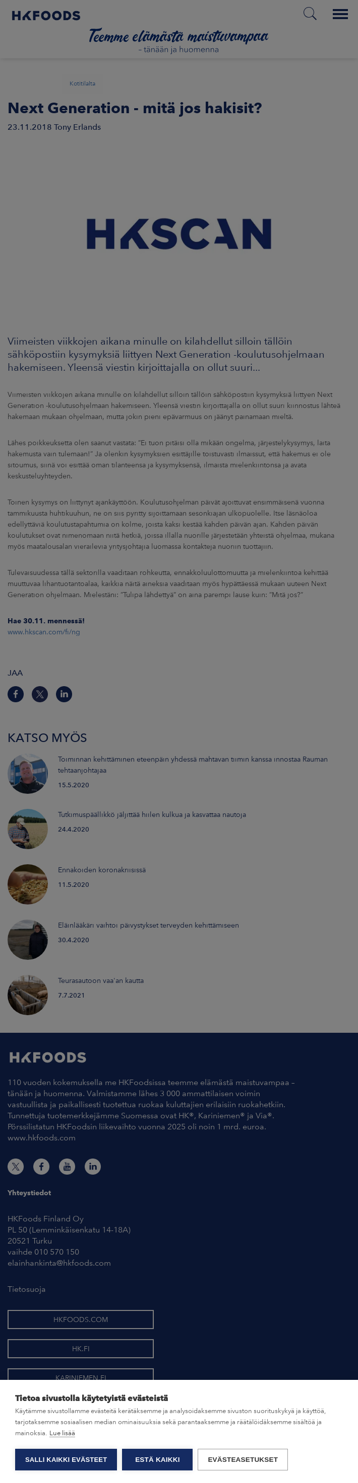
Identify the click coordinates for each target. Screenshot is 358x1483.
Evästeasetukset (243, 1459)
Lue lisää (62, 1433)
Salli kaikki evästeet (66, 1459)
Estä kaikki (157, 1459)
